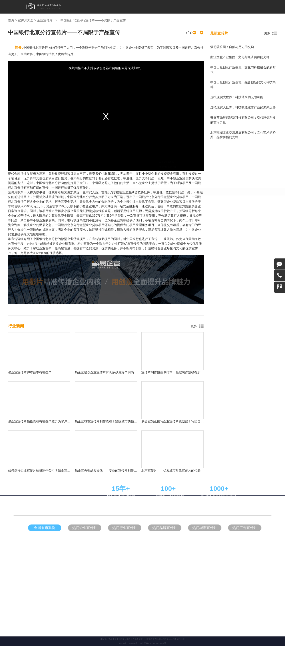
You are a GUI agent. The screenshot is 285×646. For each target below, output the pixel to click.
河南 (152, 219)
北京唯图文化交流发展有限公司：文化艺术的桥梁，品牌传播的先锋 (243, 135)
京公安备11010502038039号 (153, 643)
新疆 (175, 227)
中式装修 (159, 302)
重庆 (90, 219)
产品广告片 (152, 7)
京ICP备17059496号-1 (129, 643)
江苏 (121, 219)
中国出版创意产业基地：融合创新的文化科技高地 (243, 84)
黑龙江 (214, 219)
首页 (94, 7)
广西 (196, 227)
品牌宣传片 (137, 7)
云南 (141, 227)
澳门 (226, 227)
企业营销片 (168, 7)
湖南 (172, 219)
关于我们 (223, 7)
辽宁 (203, 219)
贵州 (131, 227)
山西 (182, 219)
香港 (216, 227)
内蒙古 (163, 227)
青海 (70, 227)
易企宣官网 (147, 302)
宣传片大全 (183, 7)
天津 (80, 219)
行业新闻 (210, 7)
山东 (131, 219)
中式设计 (110, 302)
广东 (111, 219)
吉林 (192, 219)
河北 (100, 219)
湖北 (90, 227)
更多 (194, 326)
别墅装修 (169, 302)
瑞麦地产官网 (183, 302)
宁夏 (185, 227)
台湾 (152, 227)
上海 (70, 219)
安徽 (111, 227)
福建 (80, 227)
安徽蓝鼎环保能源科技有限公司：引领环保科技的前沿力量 (243, 120)
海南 (121, 227)
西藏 (206, 227)
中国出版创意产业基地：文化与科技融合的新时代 (243, 70)
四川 (162, 219)
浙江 (141, 219)
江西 (100, 227)
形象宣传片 (121, 7)
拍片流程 (197, 7)
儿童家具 (122, 302)
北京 (59, 219)
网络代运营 (133, 302)
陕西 (226, 219)
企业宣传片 (105, 7)
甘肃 (59, 227)
